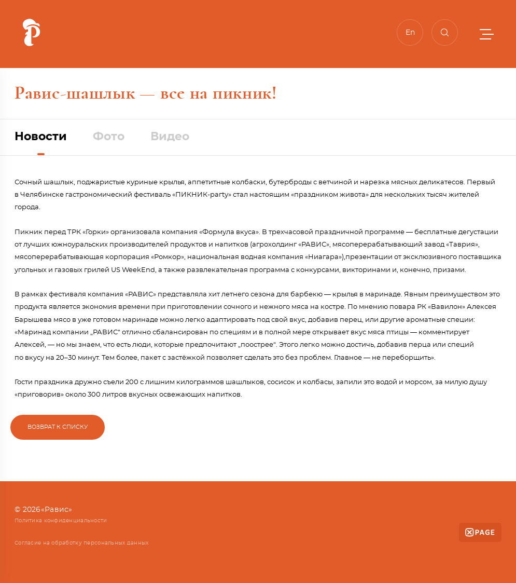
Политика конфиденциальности (61, 520)
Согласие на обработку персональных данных (81, 543)
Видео (169, 136)
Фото (108, 136)
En (410, 32)
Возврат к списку (57, 427)
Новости (41, 136)
